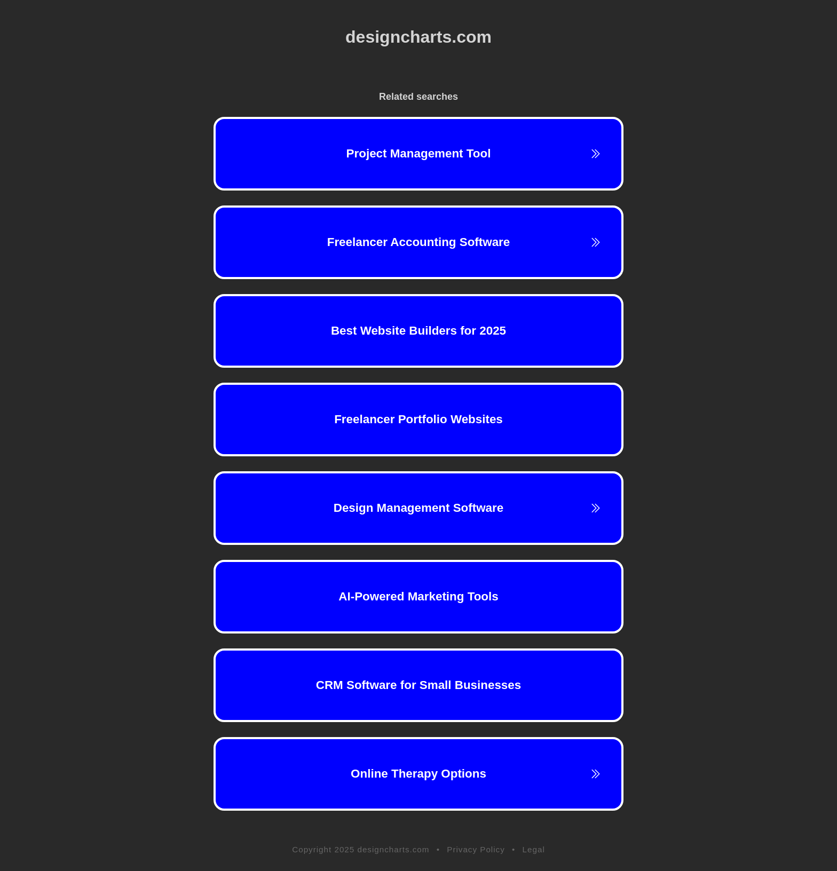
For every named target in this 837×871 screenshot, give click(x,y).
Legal (534, 849)
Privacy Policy (476, 849)
